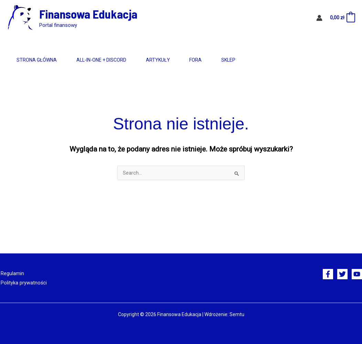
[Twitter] (342, 274)
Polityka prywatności (22, 282)
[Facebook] (328, 274)
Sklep (264, 60)
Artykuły (178, 60)
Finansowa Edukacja (88, 14)
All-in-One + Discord (113, 60)
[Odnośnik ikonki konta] (319, 18)
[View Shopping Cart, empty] (342, 17)
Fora (223, 60)
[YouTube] (357, 274)
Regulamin (11, 273)
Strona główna (41, 60)
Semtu (237, 314)
